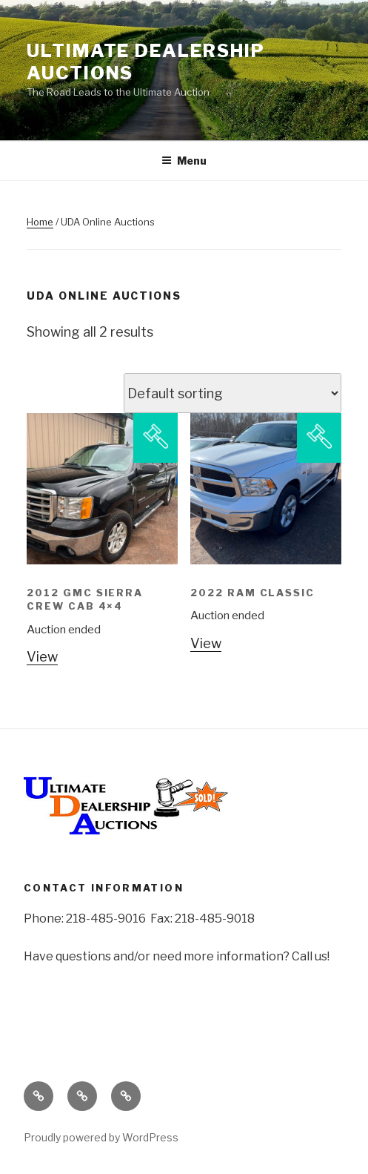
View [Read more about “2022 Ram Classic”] (205, 643)
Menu (184, 160)
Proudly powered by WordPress (101, 1137)
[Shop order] (232, 393)
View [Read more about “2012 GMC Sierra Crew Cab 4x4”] (42, 657)
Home (40, 222)
